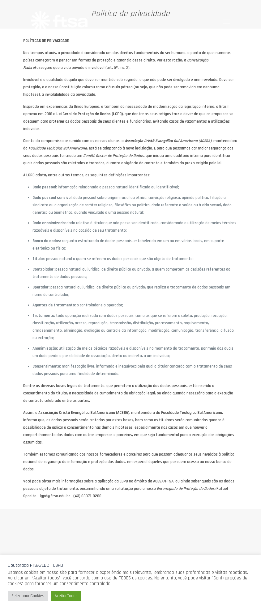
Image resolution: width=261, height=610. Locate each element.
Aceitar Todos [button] (66, 595)
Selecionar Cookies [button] (27, 595)
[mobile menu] (226, 21)
